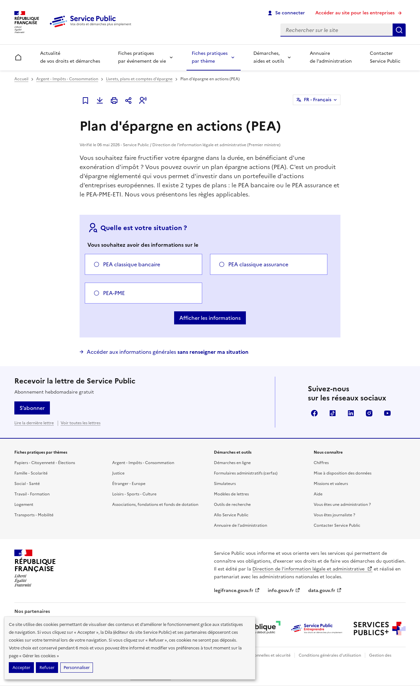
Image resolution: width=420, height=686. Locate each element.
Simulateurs (225, 484)
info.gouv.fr (284, 590)
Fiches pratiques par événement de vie (142, 57)
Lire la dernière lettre (34, 423)
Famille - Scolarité (31, 473)
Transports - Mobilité (33, 515)
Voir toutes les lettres (80, 423)
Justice (118, 473)
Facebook (314, 413)
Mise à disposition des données (342, 473)
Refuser (46, 667)
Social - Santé (27, 484)
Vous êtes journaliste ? (334, 515)
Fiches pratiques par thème (210, 57)
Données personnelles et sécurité (260, 655)
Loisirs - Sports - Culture (134, 494)
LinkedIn (350, 413)
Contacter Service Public (385, 57)
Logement (23, 504)
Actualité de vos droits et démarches (70, 57)
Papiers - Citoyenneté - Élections (44, 463)
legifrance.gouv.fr (237, 590)
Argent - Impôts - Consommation (67, 79)
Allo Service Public (231, 515)
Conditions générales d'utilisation (330, 655)
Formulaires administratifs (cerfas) (246, 473)
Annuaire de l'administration (240, 525)
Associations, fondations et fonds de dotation (155, 504)
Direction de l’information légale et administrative (312, 569)
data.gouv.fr (325, 590)
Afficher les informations (210, 318)
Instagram (369, 413)
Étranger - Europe (128, 484)
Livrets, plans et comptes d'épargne (139, 79)
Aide (318, 494)
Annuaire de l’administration (331, 57)
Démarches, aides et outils (268, 57)
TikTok (332, 413)
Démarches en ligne (232, 463)
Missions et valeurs (331, 484)
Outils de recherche (232, 504)
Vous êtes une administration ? (342, 504)
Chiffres (321, 463)
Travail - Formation (32, 494)
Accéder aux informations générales (167, 352)
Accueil (21, 79)
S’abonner (32, 408)
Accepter (21, 667)
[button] (143, 100)
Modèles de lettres (231, 494)
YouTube (387, 413)
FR (317, 100)
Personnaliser (77, 667)
